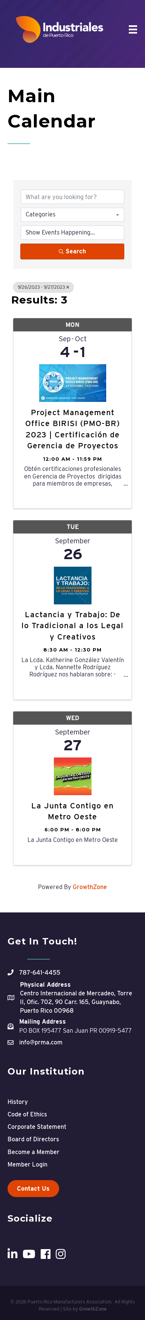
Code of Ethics (27, 1114)
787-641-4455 (39, 972)
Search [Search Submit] (72, 251)
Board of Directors (33, 1139)
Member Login (27, 1164)
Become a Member (34, 1152)
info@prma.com (41, 1042)
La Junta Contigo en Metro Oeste (72, 811)
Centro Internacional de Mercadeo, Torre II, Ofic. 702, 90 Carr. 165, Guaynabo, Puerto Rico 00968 (76, 1002)
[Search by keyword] (72, 197)
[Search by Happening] (72, 232)
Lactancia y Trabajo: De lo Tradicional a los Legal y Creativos (72, 625)
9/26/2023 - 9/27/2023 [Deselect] (43, 287)
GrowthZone (90, 887)
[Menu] (133, 29)
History (18, 1101)
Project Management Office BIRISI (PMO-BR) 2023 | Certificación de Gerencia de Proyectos (72, 429)
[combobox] (72, 214)
